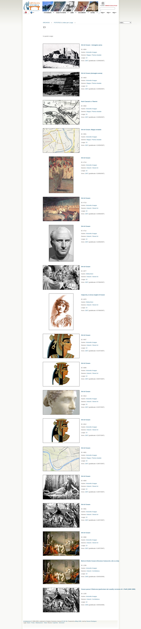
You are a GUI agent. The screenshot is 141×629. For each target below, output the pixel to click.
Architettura (95, 571)
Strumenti (61, 622)
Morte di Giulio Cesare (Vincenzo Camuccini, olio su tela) (100, 561)
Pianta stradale (96, 55)
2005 (86, 576)
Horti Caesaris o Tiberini (89, 101)
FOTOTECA (58, 22)
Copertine (55, 622)
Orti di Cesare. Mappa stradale (91, 129)
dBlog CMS (78, 621)
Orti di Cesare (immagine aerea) (91, 73)
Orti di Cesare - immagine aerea (91, 45)
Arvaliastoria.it (27, 621)
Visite (45, 622)
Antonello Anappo (91, 52)
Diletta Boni (89, 274)
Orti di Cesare (85, 158)
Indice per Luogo (68, 22)
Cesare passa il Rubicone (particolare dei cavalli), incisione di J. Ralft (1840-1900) (108, 589)
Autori (28, 622)
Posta (32, 622)
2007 (86, 60)
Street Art (95, 168)
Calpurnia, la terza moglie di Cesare (93, 295)
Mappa (89, 55)
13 (86, 58)
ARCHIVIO (46, 22)
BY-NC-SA (64, 621)
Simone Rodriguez (91, 621)
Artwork (88, 168)
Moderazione (39, 622)
